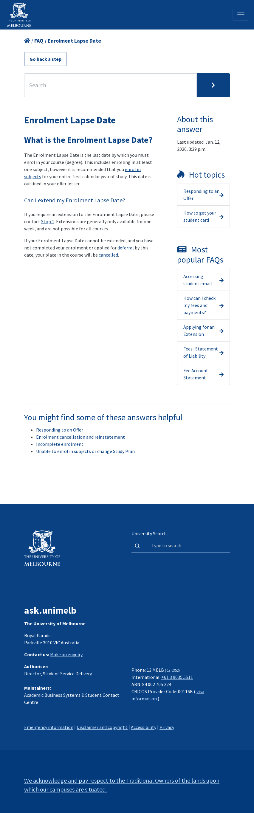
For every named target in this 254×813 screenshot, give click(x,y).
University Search (149, 533)
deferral (125, 248)
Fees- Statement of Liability (200, 352)
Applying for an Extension (199, 330)
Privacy (166, 727)
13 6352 (173, 670)
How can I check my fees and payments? (199, 305)
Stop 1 (47, 221)
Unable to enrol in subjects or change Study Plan (85, 451)
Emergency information (48, 727)
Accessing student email (197, 279)
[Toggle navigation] (241, 15)
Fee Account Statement (195, 374)
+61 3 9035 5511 (177, 677)
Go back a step (45, 59)
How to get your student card (199, 216)
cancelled (108, 255)
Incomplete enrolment (59, 444)
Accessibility (143, 727)
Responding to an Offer (201, 194)
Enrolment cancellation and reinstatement (80, 437)
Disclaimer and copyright (102, 727)
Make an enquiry (66, 654)
